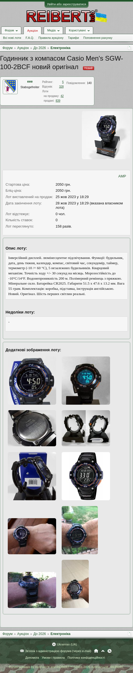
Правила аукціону (50, 37)
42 (62, 96)
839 (58, 100)
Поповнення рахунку (97, 37)
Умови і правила (53, 657)
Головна (96, 651)
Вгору (103, 651)
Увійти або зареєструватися (66, 4)
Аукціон (32, 30)
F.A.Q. (29, 37)
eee (30, 81)
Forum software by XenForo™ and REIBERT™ (66, 667)
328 (61, 86)
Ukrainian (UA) (67, 644)
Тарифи (73, 37)
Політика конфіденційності (86, 657)
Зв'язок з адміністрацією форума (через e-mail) (58, 651)
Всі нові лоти (12, 37)
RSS (109, 651)
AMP (122, 176)
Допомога (32, 657)
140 (89, 83)
